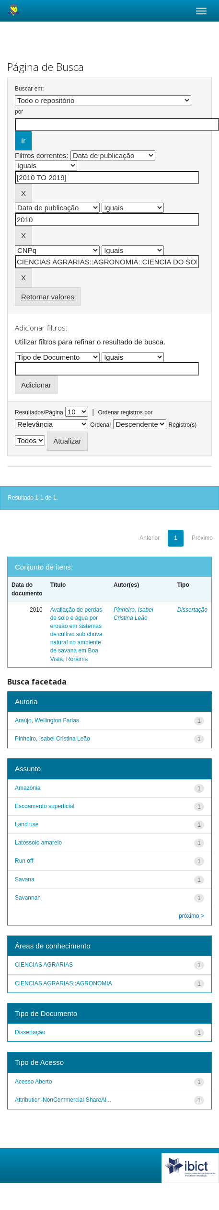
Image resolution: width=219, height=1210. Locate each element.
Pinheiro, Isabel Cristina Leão (52, 738)
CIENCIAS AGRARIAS (44, 964)
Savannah (28, 897)
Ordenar (100, 425)
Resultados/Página (39, 412)
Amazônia (27, 788)
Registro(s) (183, 425)
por (19, 111)
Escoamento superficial (44, 806)
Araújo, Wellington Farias (47, 720)
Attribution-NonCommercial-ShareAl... (63, 1099)
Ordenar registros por (125, 412)
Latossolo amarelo (38, 842)
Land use (26, 824)
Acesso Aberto (33, 1081)
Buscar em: (29, 88)
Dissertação (192, 609)
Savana (25, 879)
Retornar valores (47, 297)
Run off (24, 860)
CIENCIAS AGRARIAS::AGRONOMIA (63, 983)
